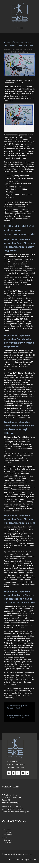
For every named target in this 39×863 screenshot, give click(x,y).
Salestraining (27, 52)
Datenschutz (32, 859)
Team (6, 837)
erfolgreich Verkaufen (12, 52)
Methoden (8, 834)
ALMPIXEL (28, 854)
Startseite (7, 829)
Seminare (7, 832)
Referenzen (8, 840)
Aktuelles (7, 843)
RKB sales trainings (14, 49)
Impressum (21, 859)
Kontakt (12, 859)
